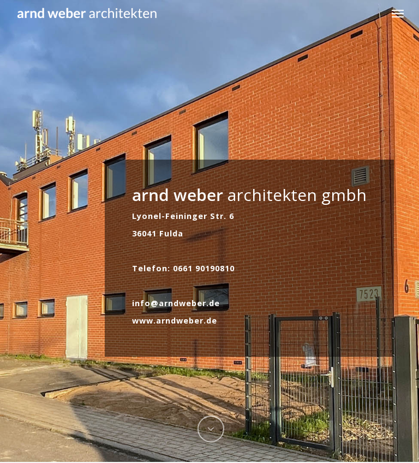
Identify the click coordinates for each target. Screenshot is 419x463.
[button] (398, 13)
